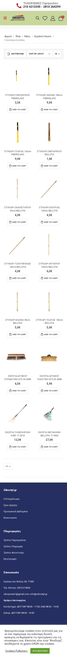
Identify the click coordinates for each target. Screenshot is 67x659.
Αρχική (8, 36)
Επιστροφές (10, 559)
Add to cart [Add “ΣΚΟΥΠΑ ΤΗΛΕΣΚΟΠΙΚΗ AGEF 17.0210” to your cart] (19, 446)
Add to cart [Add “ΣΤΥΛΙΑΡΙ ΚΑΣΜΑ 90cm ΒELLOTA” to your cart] (19, 334)
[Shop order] (39, 54)
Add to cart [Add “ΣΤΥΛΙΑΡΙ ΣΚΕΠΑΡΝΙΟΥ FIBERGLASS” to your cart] (19, 109)
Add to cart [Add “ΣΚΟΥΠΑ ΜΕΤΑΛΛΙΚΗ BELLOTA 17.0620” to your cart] (51, 446)
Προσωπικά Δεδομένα (16, 511)
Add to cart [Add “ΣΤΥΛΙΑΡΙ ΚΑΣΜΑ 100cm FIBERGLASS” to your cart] (51, 109)
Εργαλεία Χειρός (42, 36)
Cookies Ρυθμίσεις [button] (16, 651)
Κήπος (27, 36)
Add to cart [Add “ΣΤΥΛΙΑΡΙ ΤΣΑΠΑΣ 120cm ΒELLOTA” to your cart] (51, 334)
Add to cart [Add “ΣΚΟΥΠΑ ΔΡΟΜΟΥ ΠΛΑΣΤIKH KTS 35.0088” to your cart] (51, 390)
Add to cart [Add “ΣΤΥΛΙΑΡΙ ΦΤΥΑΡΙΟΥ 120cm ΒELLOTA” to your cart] (51, 278)
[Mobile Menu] (6, 18)
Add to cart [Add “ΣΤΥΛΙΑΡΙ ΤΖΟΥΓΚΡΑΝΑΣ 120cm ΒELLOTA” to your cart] (19, 278)
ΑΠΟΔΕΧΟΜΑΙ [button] (40, 651)
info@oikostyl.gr (38, 594)
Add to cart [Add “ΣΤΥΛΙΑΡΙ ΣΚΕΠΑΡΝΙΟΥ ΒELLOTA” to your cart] (51, 165)
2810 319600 (23, 587)
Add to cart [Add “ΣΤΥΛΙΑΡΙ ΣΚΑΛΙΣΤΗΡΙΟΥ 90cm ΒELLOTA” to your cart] (19, 222)
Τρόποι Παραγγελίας (15, 540)
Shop (18, 36)
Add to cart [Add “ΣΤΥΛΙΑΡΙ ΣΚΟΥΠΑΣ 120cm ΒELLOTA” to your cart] (51, 222)
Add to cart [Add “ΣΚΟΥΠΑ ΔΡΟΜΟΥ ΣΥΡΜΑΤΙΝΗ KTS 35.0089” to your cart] (19, 390)
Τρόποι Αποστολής (14, 552)
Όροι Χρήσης (10, 505)
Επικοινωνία (10, 517)
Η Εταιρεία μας (12, 499)
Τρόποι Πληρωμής (13, 546)
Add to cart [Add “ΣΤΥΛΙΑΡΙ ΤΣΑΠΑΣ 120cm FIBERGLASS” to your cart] (19, 165)
